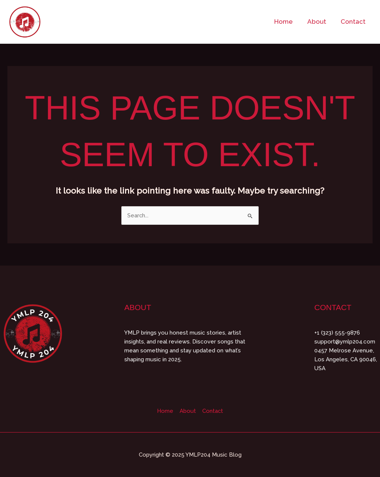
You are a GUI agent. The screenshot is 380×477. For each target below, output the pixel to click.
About (319, 21)
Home (288, 21)
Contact (353, 21)
